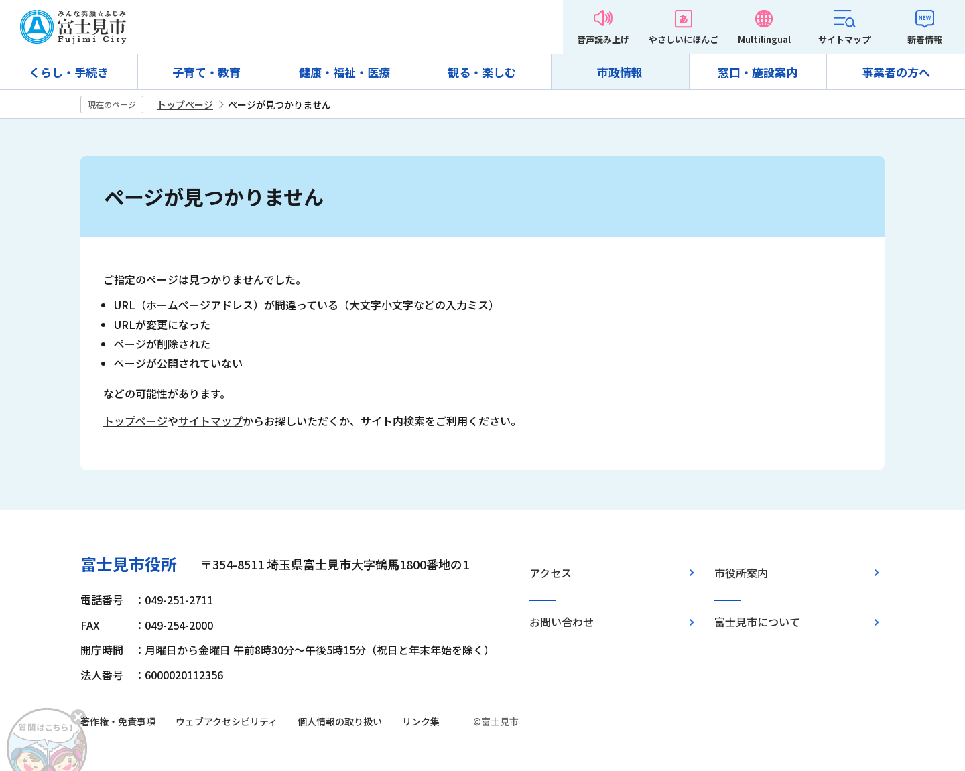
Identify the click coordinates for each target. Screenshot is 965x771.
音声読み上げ (603, 39)
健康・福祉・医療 (344, 72)
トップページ (185, 104)
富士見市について (757, 622)
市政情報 (620, 72)
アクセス (550, 573)
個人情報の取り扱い (340, 721)
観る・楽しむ (482, 72)
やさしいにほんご (683, 39)
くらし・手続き (69, 72)
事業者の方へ (896, 72)
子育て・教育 (206, 72)
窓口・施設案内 (757, 72)
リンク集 (421, 721)
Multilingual (764, 39)
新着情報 (924, 39)
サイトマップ (844, 39)
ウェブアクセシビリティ (226, 721)
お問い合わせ (561, 622)
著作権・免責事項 (117, 721)
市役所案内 (741, 573)
